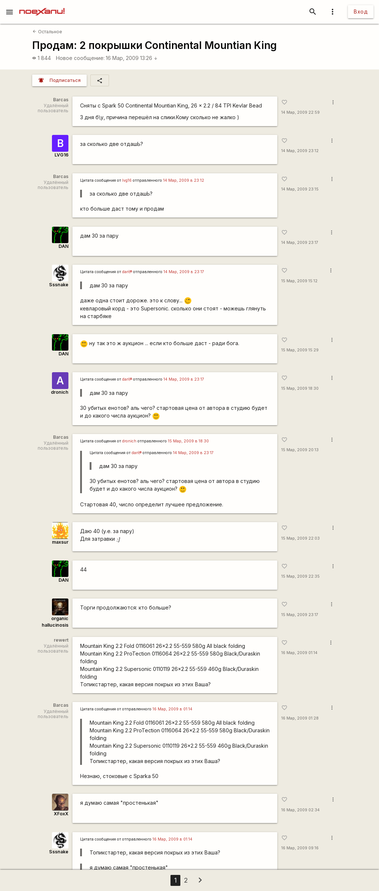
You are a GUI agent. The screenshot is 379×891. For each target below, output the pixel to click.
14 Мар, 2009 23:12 (300, 150)
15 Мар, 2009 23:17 (299, 614)
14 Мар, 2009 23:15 (300, 189)
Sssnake (58, 284)
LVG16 (61, 155)
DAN (63, 246)
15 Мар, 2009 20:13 (300, 450)
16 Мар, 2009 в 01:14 (172, 709)
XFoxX (61, 813)
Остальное (47, 31)
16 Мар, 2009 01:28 (300, 718)
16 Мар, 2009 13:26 (132, 58)
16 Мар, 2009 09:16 (300, 848)
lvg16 (127, 180)
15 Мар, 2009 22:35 (300, 576)
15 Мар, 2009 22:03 (300, 538)
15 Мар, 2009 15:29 (300, 350)
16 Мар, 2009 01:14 (299, 652)
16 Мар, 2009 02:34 (300, 810)
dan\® (127, 271)
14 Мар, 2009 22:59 (300, 112)
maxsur (60, 542)
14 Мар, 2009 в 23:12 (183, 180)
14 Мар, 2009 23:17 (299, 242)
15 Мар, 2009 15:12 (299, 281)
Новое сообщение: (80, 58)
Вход (361, 11)
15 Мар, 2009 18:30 (300, 388)
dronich (59, 392)
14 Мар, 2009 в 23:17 (184, 271)
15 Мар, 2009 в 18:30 (188, 441)
